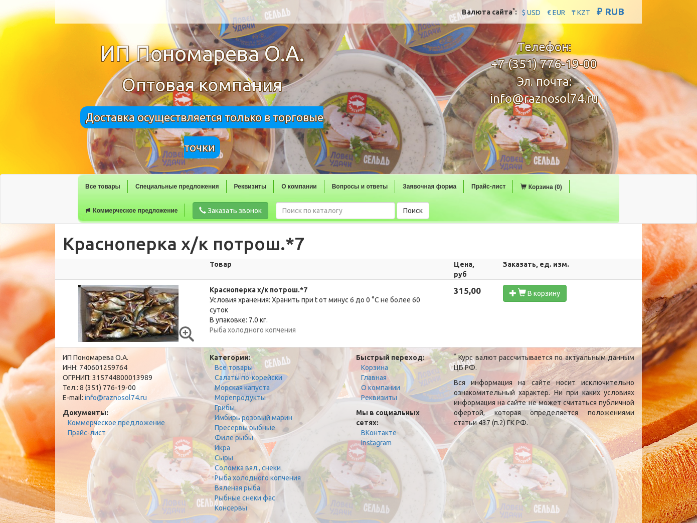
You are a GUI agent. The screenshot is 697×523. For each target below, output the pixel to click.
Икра (222, 448)
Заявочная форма (429, 186)
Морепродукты (240, 398)
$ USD (531, 13)
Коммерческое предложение (131, 210)
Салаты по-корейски (248, 378)
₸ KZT (581, 13)
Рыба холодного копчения (258, 478)
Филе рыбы (234, 438)
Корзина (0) (541, 187)
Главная (374, 378)
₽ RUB (610, 11)
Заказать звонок (230, 211)
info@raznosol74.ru (544, 98)
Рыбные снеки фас (245, 498)
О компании (299, 186)
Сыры (224, 458)
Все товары (102, 186)
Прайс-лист (488, 186)
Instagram (376, 443)
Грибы (225, 408)
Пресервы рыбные (245, 428)
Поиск (413, 211)
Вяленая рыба (237, 488)
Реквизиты (250, 186)
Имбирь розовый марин (253, 418)
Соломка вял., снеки (248, 468)
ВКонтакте (379, 433)
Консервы (231, 508)
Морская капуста (242, 388)
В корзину (534, 293)
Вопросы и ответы (360, 186)
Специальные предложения (177, 186)
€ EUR (556, 13)
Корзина (374, 368)
